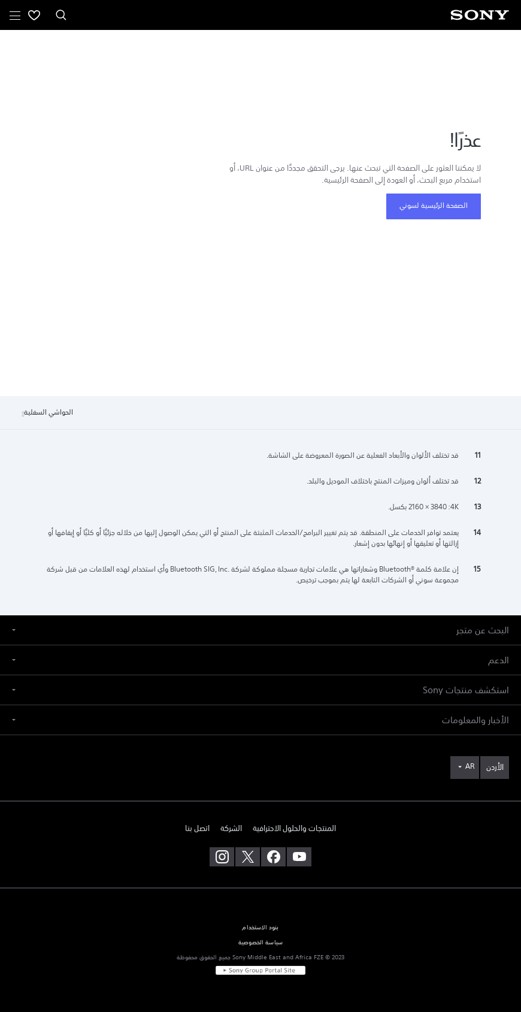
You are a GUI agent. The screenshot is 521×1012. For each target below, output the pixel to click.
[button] (260, 630)
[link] (494, 767)
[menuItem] (34, 15)
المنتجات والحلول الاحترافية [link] (294, 828)
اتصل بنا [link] (197, 828)
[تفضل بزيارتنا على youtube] (299, 856)
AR (469, 766)
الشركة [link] (231, 828)
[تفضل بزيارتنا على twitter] (247, 856)
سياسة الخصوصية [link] (260, 942)
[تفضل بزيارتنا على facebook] (273, 856)
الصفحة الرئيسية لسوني (433, 205)
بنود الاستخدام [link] (260, 927)
